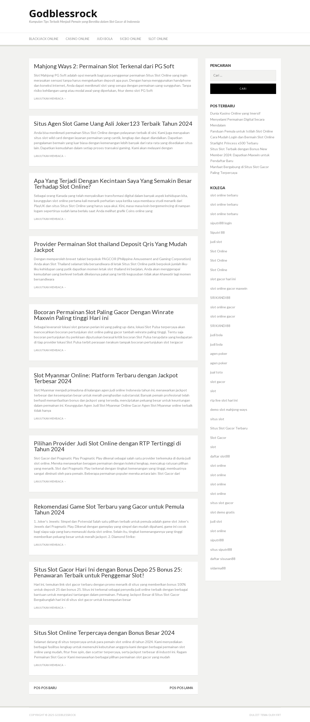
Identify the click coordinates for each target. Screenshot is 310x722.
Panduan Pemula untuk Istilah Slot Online (241, 131)
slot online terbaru (224, 195)
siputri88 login (221, 223)
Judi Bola (105, 39)
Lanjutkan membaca (50, 98)
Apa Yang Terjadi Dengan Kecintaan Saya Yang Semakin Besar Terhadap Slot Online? (113, 183)
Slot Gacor (218, 437)
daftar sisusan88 (222, 559)
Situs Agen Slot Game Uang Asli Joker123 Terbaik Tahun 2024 (113, 123)
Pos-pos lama (181, 688)
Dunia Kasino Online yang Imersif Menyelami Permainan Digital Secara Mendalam (237, 119)
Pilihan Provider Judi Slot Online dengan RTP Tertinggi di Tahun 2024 (107, 446)
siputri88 (217, 540)
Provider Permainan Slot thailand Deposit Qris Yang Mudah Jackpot (110, 246)
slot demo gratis (222, 512)
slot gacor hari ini (223, 279)
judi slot (216, 242)
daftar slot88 (220, 456)
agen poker (218, 353)
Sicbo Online (130, 39)
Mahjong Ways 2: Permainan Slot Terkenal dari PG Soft (104, 66)
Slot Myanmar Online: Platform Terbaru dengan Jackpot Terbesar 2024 (106, 378)
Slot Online (158, 39)
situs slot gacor (221, 503)
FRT (278, 715)
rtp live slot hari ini (224, 400)
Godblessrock (63, 13)
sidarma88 (218, 568)
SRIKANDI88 (220, 297)
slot (213, 391)
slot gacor (217, 382)
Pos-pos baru (45, 688)
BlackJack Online (43, 39)
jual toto (216, 372)
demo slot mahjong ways (228, 409)
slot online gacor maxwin (228, 288)
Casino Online (77, 39)
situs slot (217, 419)
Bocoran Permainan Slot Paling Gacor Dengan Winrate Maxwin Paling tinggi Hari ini (104, 314)
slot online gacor (222, 307)
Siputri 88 (217, 232)
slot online (218, 465)
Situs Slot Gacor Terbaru (229, 428)
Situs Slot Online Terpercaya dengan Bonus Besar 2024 (104, 632)
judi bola (216, 335)
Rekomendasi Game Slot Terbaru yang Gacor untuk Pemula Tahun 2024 (109, 509)
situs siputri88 (221, 549)
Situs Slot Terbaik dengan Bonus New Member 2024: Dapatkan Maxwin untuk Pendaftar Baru (240, 155)
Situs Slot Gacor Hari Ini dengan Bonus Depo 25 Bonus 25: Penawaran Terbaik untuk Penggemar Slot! (108, 572)
